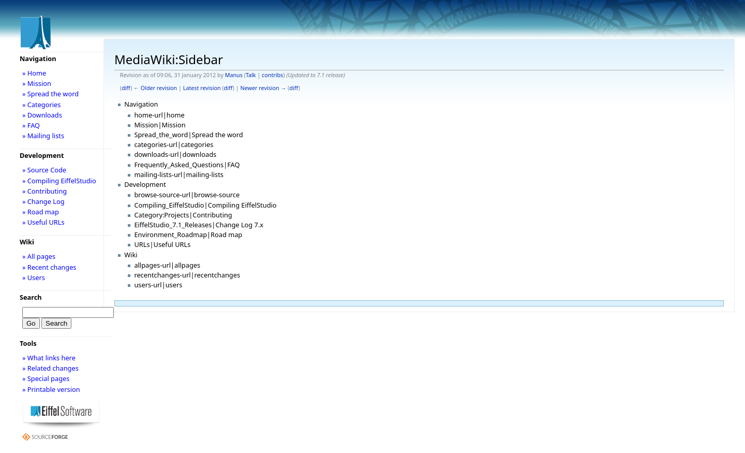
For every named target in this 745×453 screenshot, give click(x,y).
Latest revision (202, 88)
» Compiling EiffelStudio (59, 180)
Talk (251, 75)
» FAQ (31, 125)
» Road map (40, 211)
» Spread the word (50, 93)
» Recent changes (49, 267)
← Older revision (155, 88)
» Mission (36, 83)
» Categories (41, 104)
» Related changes (50, 368)
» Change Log (43, 201)
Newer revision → (264, 88)
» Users (33, 277)
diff (126, 88)
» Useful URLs (43, 222)
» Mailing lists (43, 135)
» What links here (49, 357)
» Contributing (44, 191)
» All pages (38, 256)
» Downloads (42, 115)
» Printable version (51, 389)
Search (31, 297)
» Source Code (44, 169)
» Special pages (45, 378)
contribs (272, 75)
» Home (34, 73)
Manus (234, 75)
